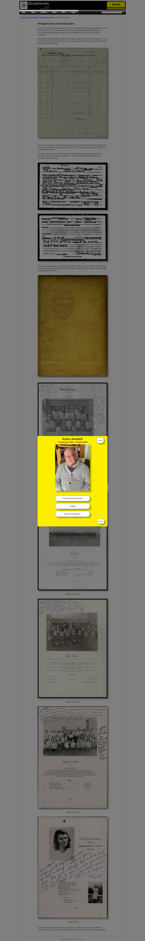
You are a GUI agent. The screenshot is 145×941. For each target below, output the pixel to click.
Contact (73, 12)
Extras (64, 12)
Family (55, 12)
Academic (44, 12)
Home (24, 12)
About (34, 12)
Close (100, 440)
